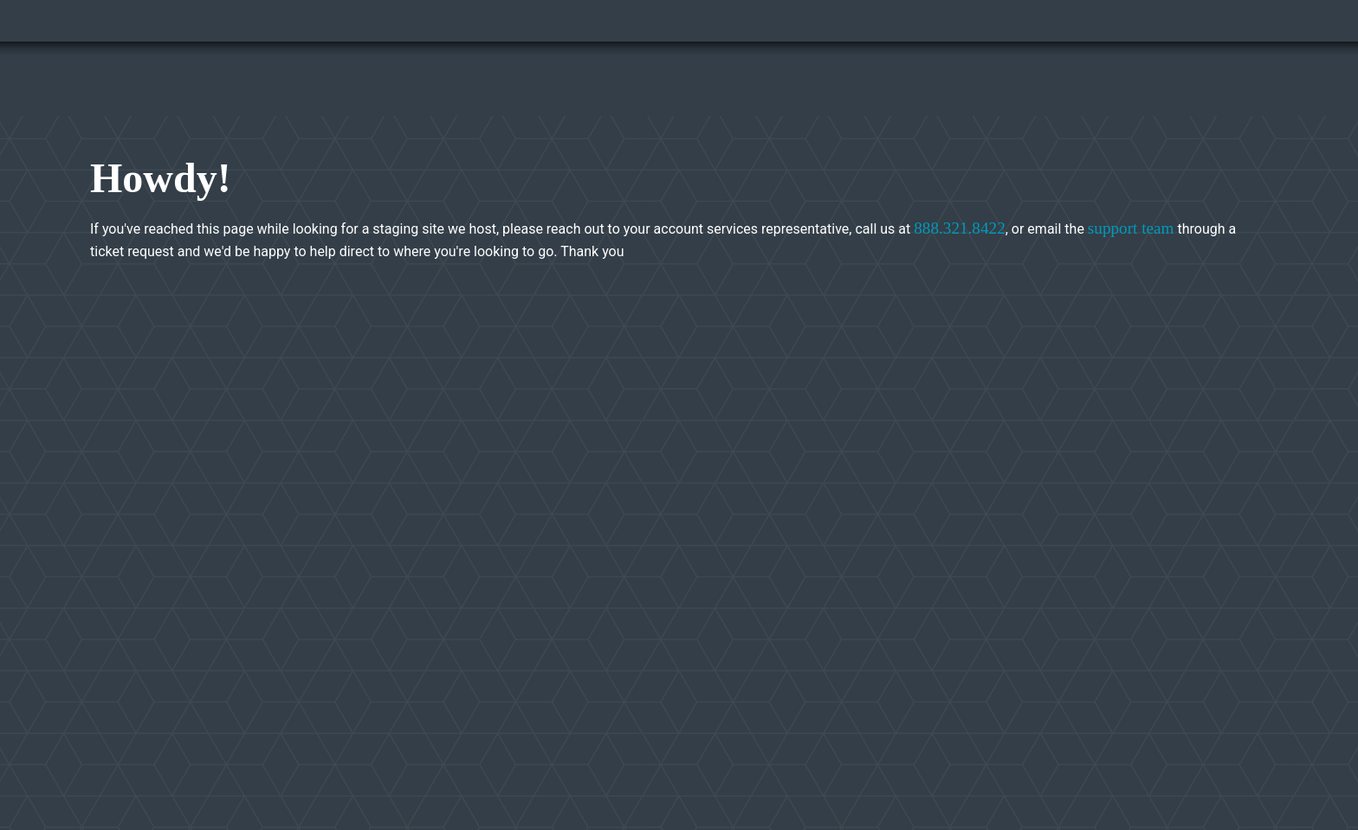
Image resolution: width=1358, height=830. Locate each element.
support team (1131, 228)
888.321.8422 (960, 228)
